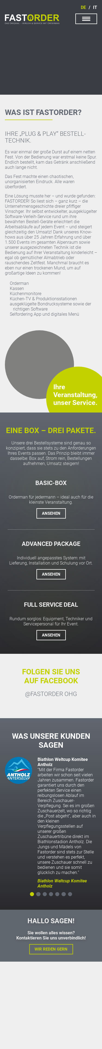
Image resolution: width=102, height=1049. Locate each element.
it (95, 7)
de (83, 7)
